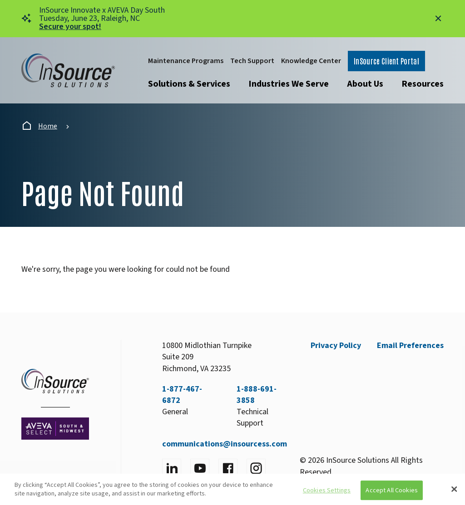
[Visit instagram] (256, 468)
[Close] (454, 489)
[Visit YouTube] (199, 468)
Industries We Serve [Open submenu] (288, 84)
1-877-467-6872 (182, 394)
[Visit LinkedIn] (171, 468)
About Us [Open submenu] (365, 84)
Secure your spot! (70, 26)
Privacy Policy (336, 345)
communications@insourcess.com (224, 444)
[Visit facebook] (227, 468)
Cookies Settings (327, 490)
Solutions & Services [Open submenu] (189, 84)
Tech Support (252, 61)
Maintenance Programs (185, 61)
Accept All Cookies (392, 490)
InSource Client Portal (386, 60)
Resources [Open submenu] (422, 84)
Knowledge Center (311, 61)
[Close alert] (438, 18)
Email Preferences (410, 345)
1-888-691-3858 (257, 394)
